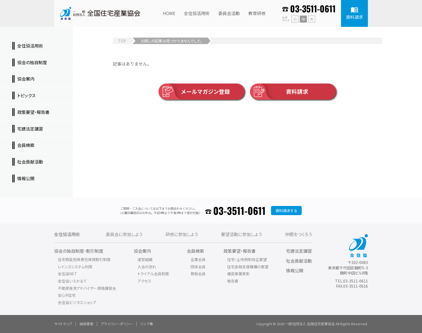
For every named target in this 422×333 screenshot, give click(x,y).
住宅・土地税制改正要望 (247, 259)
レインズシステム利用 (75, 266)
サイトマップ (63, 323)
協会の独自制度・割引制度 (78, 251)
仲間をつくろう (298, 234)
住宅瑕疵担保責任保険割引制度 (84, 259)
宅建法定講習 (299, 251)
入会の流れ (147, 266)
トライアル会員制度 (153, 273)
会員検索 (195, 251)
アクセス (144, 281)
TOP (122, 41)
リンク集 (146, 323)
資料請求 (279, 92)
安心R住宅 (67, 295)
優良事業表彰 (238, 273)
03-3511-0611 (313, 8)
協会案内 (142, 251)
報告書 (232, 281)
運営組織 (145, 259)
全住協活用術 (67, 234)
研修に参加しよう (182, 234)
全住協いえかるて (72, 281)
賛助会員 (198, 273)
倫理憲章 (86, 323)
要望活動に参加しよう (241, 234)
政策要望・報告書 (239, 251)
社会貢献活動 (299, 261)
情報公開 (294, 270)
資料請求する (286, 210)
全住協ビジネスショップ (77, 302)
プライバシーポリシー (117, 323)
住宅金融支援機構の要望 (247, 266)
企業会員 (198, 259)
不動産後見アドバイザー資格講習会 (87, 288)
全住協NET (67, 273)
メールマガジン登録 (194, 92)
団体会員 (198, 266)
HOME (169, 13)
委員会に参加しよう (124, 234)
